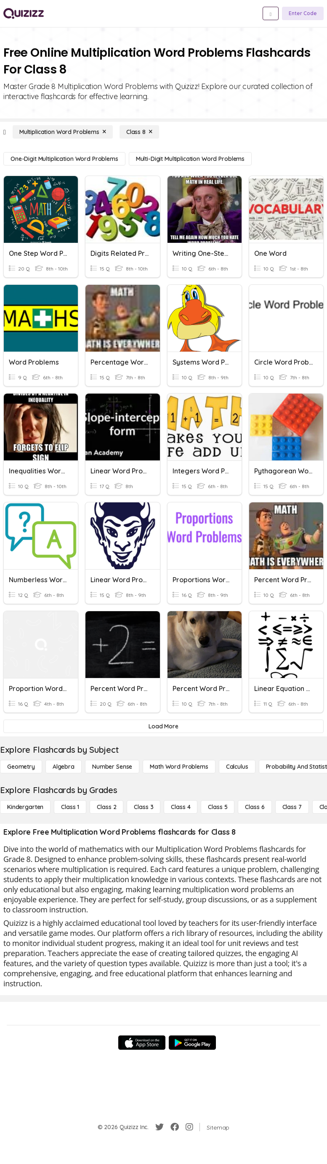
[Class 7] (292, 807)
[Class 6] (254, 807)
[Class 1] (70, 807)
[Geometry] (21, 766)
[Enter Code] (303, 13)
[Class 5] (217, 807)
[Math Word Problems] (179, 766)
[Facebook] (174, 1127)
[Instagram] (189, 1127)
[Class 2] (106, 807)
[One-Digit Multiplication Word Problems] (64, 159)
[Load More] (163, 726)
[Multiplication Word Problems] (63, 132)
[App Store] (141, 1042)
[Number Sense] (112, 766)
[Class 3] (143, 807)
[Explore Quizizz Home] (23, 13)
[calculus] (237, 766)
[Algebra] (63, 766)
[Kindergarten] (25, 807)
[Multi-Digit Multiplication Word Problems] (190, 159)
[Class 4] (180, 807)
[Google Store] (192, 1042)
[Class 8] (139, 132)
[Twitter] (159, 1127)
